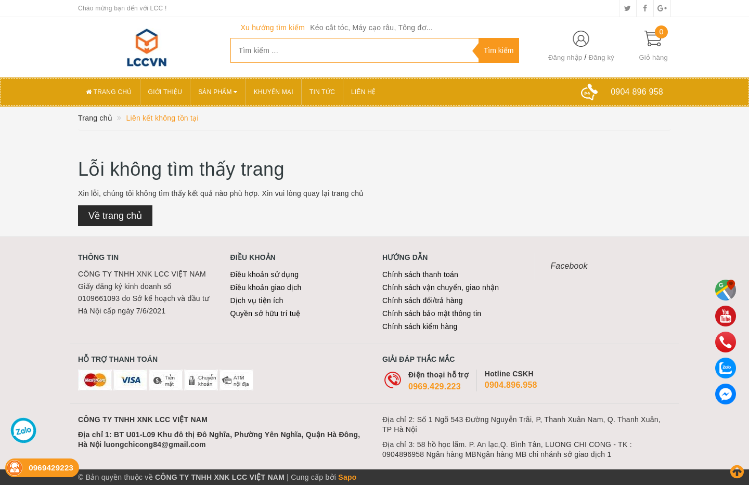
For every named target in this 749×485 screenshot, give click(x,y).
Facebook (569, 265)
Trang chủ (109, 92)
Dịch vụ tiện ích (256, 300)
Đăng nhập (565, 57)
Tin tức (322, 92)
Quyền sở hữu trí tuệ (265, 313)
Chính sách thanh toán (420, 274)
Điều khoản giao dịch (266, 287)
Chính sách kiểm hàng (420, 326)
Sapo (347, 477)
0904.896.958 (511, 385)
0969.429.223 (434, 386)
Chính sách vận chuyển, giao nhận (440, 287)
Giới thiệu (165, 92)
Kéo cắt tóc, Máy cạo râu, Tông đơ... (371, 27)
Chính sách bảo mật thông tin (431, 313)
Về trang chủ (115, 216)
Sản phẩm (218, 92)
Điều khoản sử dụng (264, 274)
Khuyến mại (273, 92)
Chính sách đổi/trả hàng (422, 300)
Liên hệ (363, 92)
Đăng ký (601, 57)
